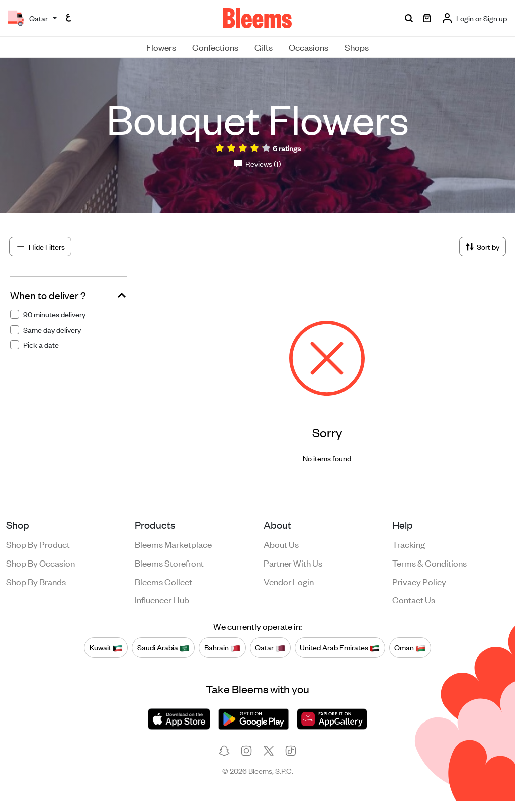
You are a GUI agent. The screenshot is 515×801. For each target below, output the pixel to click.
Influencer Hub (162, 599)
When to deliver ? (48, 295)
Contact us (413, 599)
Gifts (263, 47)
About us (281, 544)
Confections (215, 47)
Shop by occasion (40, 562)
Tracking (408, 544)
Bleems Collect (163, 581)
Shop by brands (36, 581)
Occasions (308, 47)
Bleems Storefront (169, 562)
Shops (357, 47)
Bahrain (222, 647)
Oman (409, 647)
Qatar (270, 647)
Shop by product (38, 544)
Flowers (161, 47)
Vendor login (289, 581)
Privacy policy (419, 581)
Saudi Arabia (163, 647)
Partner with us (293, 562)
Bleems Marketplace (173, 544)
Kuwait (106, 647)
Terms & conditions (429, 562)
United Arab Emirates (340, 647)
